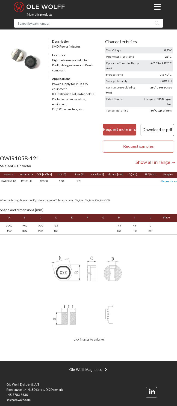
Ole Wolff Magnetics (87, 370)
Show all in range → (156, 162)
